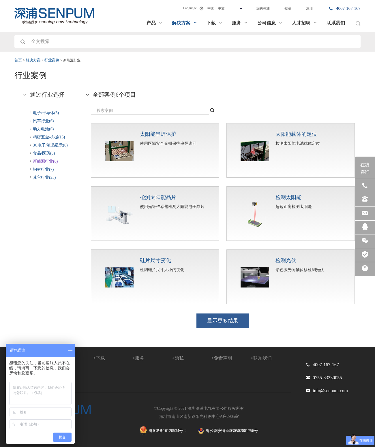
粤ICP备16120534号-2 (163, 430)
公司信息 (270, 22)
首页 (18, 60)
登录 (287, 8)
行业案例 (52, 60)
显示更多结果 (222, 321)
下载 (215, 22)
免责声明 (223, 358)
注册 (309, 8)
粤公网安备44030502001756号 (228, 431)
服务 (240, 22)
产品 (155, 22)
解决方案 (184, 22)
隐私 (179, 358)
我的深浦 (263, 8)
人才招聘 (304, 22)
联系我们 (336, 22)
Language (190, 8)
